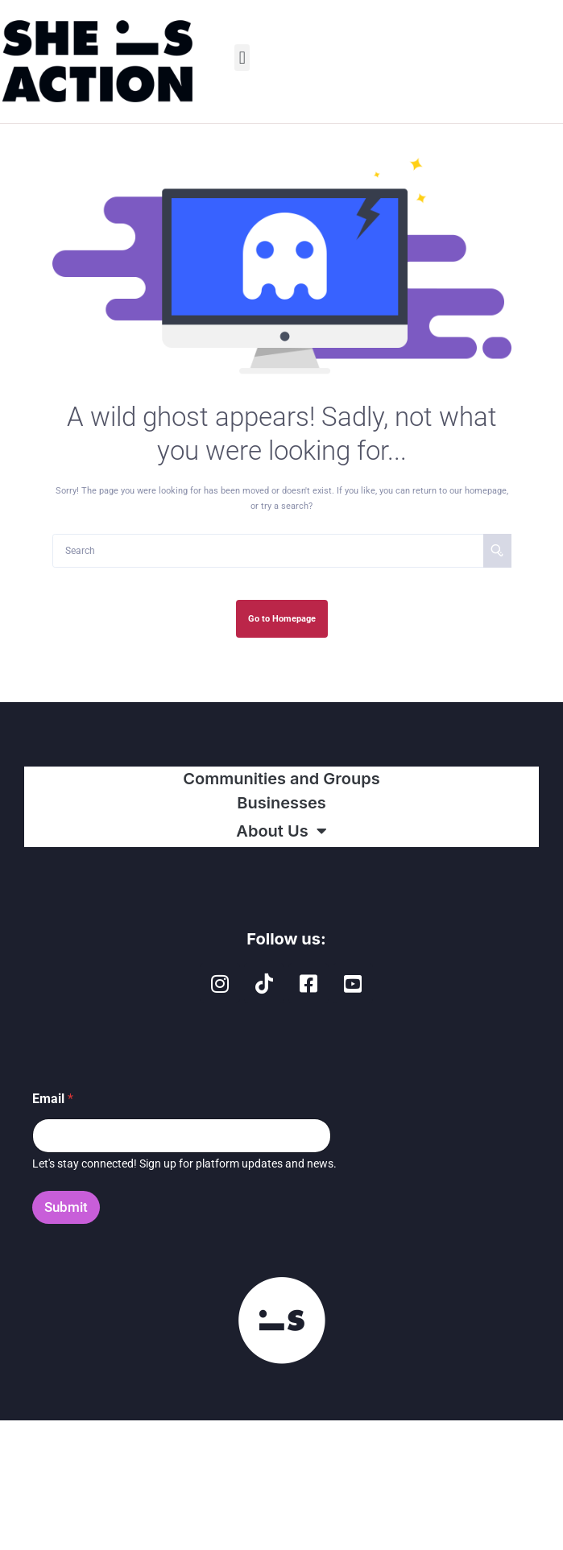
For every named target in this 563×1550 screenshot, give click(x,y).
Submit (66, 1207)
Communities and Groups (281, 778)
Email (52, 1098)
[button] (242, 57)
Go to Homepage (282, 618)
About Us (281, 831)
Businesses (281, 802)
